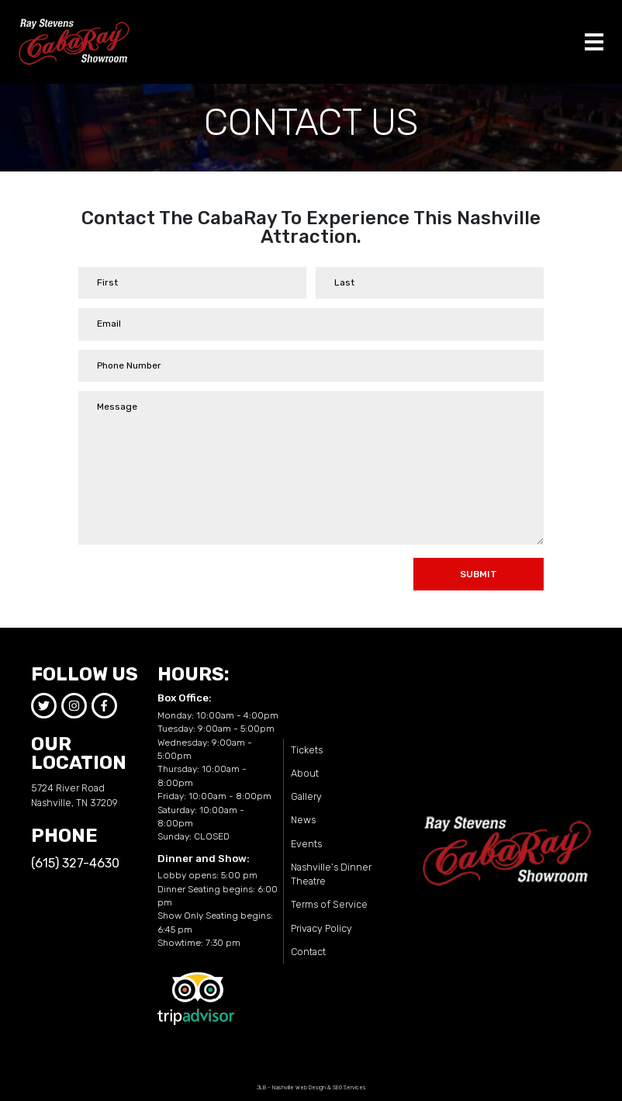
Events (306, 844)
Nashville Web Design (299, 1087)
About (305, 773)
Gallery (306, 796)
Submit (478, 574)
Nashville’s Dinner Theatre (331, 874)
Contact (308, 951)
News (303, 820)
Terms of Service (329, 904)
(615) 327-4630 (75, 863)
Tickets (307, 750)
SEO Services (349, 1087)
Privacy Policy (321, 928)
